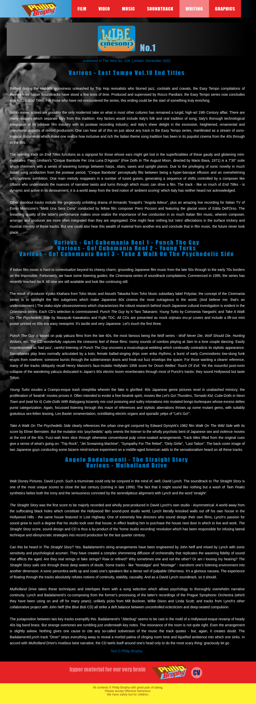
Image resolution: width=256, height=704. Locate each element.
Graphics (225, 8)
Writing (194, 8)
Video (104, 8)
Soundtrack (160, 8)
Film (82, 8)
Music (128, 8)
